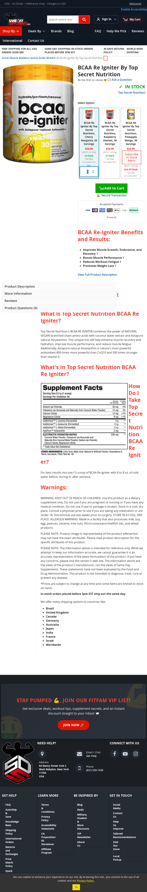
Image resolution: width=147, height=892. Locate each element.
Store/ (5, 58)
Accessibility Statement (55, 814)
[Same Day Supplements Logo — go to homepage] (21, 19)
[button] (15, 3)
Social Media (120, 804)
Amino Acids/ (38, 58)
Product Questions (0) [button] (21, 308)
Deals (80, 809)
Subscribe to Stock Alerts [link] (131, 157)
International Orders (17, 824)
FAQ (8, 804)
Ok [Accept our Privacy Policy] (76, 887)
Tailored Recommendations (124, 821)
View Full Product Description (97, 275)
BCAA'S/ (51, 58)
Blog (79, 804)
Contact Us (119, 809)
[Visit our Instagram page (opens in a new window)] (136, 754)
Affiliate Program (51, 828)
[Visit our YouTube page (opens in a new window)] (125, 754)
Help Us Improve (123, 814)
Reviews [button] (11, 301)
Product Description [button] (20, 286)
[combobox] (68, 19)
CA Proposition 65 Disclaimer (52, 821)
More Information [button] (18, 293)
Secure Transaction (114, 195)
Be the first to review (91, 80)
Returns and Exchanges (19, 829)
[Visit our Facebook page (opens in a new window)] (115, 754)
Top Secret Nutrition (131, 92)
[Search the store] (84, 19)
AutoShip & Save (15, 809)
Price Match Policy (16, 834)
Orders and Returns (53, 853)
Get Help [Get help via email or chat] (91, 756)
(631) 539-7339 (94, 770)
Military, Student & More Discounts (92, 816)
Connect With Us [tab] (124, 743)
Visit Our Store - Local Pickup (126, 829)
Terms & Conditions (53, 804)
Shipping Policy (14, 819)
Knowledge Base (15, 814)
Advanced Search (79, 853)
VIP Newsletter (86, 823)
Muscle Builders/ (20, 58)
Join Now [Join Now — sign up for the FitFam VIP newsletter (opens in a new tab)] (73, 725)
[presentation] (19, 287)
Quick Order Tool (15, 839)
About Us (83, 828)
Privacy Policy (49, 809)
